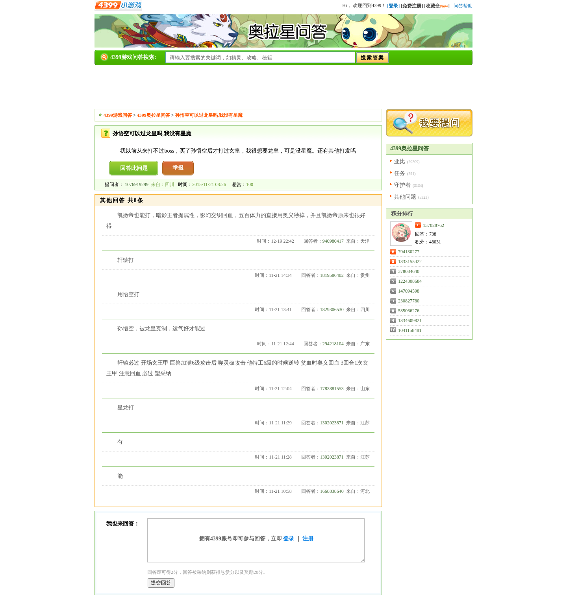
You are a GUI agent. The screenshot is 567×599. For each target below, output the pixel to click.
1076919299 (136, 184)
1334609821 (410, 320)
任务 (399, 173)
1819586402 (332, 275)
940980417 (333, 241)
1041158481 (410, 330)
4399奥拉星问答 (153, 115)
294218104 (333, 343)
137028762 (433, 225)
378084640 (408, 271)
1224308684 (410, 281)
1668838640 (332, 491)
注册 (307, 539)
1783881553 (332, 388)
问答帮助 (463, 6)
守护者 (402, 185)
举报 (177, 168)
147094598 (408, 291)
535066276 (408, 310)
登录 (288, 539)
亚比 (399, 161)
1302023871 (332, 423)
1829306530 (332, 309)
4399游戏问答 (118, 115)
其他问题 (405, 197)
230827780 (408, 301)
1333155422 (410, 261)
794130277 (408, 251)
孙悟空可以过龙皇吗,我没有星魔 (209, 115)
